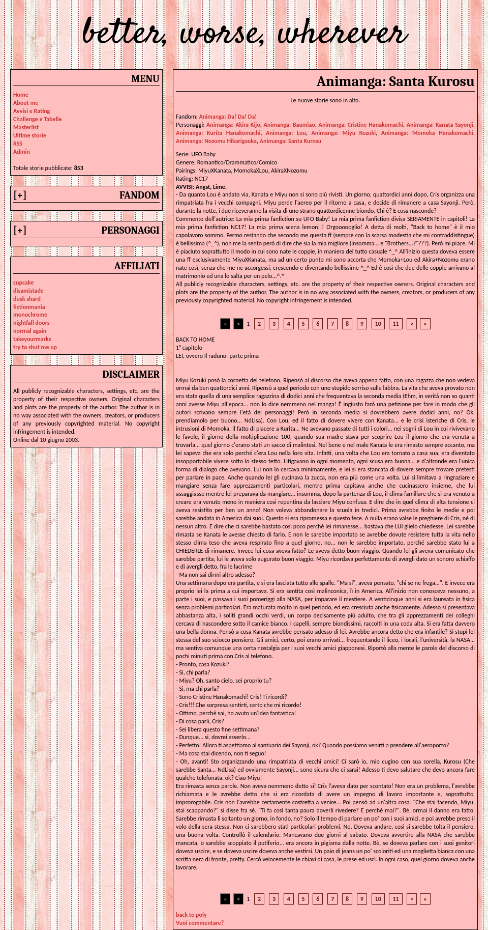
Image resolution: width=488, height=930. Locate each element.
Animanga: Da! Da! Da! (228, 116)
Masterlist (26, 127)
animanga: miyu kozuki (344, 132)
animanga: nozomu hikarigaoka (216, 141)
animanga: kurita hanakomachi (218, 132)
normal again (29, 330)
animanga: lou (286, 132)
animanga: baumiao (289, 124)
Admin (21, 151)
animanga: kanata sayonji (440, 124)
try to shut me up (35, 347)
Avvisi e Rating (31, 111)
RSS (17, 143)
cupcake (23, 282)
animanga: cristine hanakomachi (361, 124)
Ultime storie (29, 135)
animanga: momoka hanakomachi (427, 132)
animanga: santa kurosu (291, 141)
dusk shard (27, 298)
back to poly (191, 914)
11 (395, 323)
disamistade (28, 290)
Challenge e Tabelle (37, 119)
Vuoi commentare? (200, 922)
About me (25, 102)
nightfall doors (31, 322)
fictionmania (29, 307)
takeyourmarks (32, 339)
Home (20, 94)
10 (378, 323)
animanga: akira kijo (233, 124)
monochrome (30, 314)
